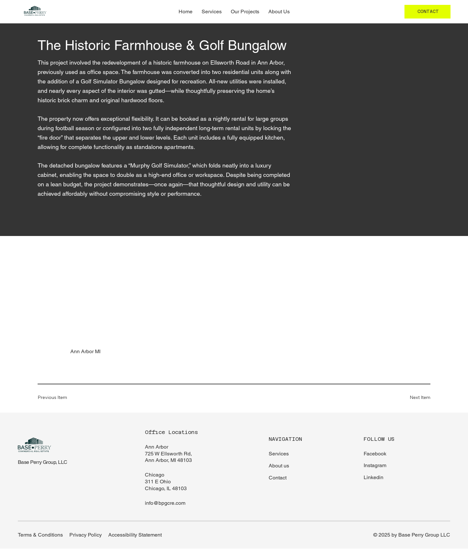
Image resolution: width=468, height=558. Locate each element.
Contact (278, 478)
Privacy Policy (85, 535)
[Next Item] (411, 397)
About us (279, 466)
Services (279, 454)
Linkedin (373, 477)
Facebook (375, 454)
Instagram (375, 465)
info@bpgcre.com (165, 503)
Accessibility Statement (135, 535)
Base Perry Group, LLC (42, 462)
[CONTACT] (427, 12)
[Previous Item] (57, 397)
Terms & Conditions (40, 535)
